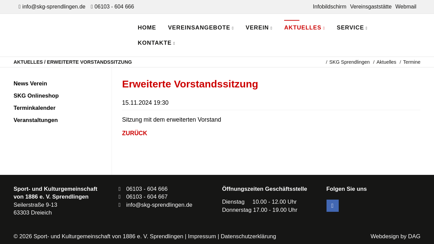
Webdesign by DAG (395, 236)
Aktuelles (386, 62)
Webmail (405, 6)
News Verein (30, 83)
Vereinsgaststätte (371, 6)
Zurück (134, 133)
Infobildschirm (330, 6)
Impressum (202, 236)
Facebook (333, 206)
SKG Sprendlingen (349, 62)
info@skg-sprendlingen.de (53, 6)
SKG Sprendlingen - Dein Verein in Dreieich (73, 35)
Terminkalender (35, 108)
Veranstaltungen (36, 120)
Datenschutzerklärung (248, 236)
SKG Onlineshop (36, 96)
